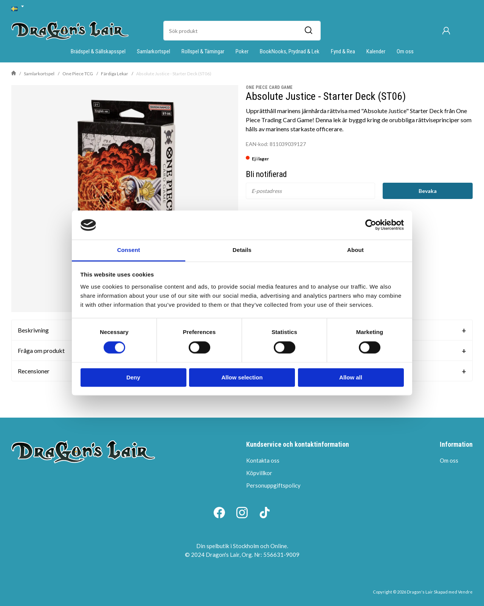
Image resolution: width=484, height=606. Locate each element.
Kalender (375, 51)
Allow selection (241, 377)
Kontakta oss (262, 460)
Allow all (350, 377)
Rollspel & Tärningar (203, 51)
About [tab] (355, 250)
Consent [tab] (128, 250)
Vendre (465, 591)
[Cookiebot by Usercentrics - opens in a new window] (371, 225)
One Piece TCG (77, 73)
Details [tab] (242, 250)
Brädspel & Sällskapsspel (98, 51)
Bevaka (428, 191)
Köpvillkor (259, 472)
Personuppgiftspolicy (273, 485)
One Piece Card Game (269, 87)
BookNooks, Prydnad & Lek (290, 51)
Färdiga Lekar (114, 73)
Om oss (405, 51)
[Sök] (308, 30)
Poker (242, 51)
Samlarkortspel (153, 51)
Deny (133, 377)
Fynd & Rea (343, 51)
